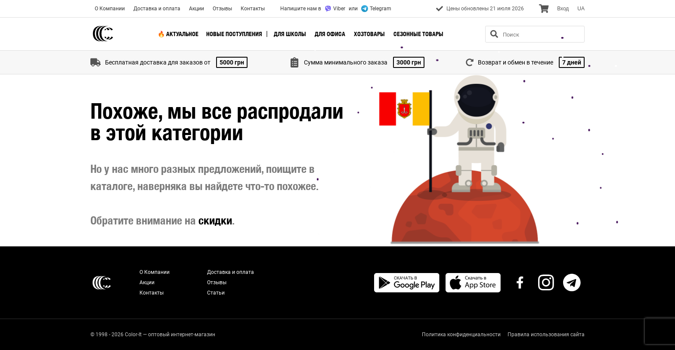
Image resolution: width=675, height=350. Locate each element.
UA (581, 9)
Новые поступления (234, 34)
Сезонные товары (418, 34)
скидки (215, 220)
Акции (196, 9)
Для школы (290, 34)
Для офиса (330, 34)
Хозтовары (369, 34)
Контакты (253, 9)
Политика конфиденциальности (461, 334)
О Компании (110, 9)
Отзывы (222, 9)
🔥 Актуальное (178, 34)
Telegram (376, 8)
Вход (563, 9)
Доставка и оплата (156, 9)
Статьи (216, 293)
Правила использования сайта (546, 334)
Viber (335, 8)
